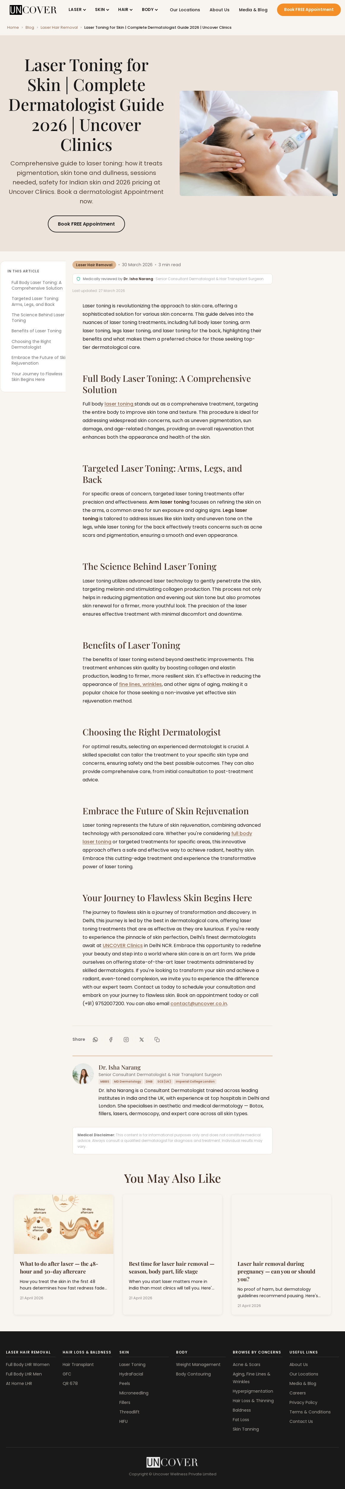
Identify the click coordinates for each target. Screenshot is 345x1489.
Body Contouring (193, 1374)
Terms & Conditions (310, 1412)
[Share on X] (141, 1039)
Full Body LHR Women (28, 1364)
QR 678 (70, 1383)
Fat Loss (241, 1420)
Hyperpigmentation (253, 1391)
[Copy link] (157, 1039)
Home (13, 27)
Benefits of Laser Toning (36, 331)
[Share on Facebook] (110, 1039)
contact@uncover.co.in (198, 1003)
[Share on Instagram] (126, 1039)
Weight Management (198, 1364)
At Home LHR (19, 1383)
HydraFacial (131, 1374)
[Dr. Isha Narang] (83, 1074)
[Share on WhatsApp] (95, 1039)
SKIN (100, 9)
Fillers (124, 1402)
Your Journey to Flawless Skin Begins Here (37, 376)
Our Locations (185, 10)
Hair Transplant (78, 1364)
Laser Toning (132, 1364)
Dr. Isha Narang (139, 278)
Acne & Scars (246, 1364)
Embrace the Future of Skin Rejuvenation (40, 360)
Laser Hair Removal (59, 27)
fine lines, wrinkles (140, 684)
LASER (75, 9)
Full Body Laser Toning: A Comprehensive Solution (37, 285)
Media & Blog (253, 10)
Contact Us (301, 1421)
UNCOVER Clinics (123, 945)
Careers (297, 1393)
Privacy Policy (303, 1402)
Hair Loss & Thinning (253, 1401)
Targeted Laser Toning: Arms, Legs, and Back (35, 301)
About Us (220, 10)
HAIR (123, 9)
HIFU (123, 1421)
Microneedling (133, 1393)
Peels (124, 1383)
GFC (67, 1374)
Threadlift (129, 1412)
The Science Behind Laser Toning (38, 317)
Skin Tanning (246, 1429)
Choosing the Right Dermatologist (31, 344)
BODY (148, 9)
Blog (30, 27)
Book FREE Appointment (309, 9)
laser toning (119, 403)
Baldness (242, 1410)
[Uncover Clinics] (172, 1462)
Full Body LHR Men (24, 1374)
